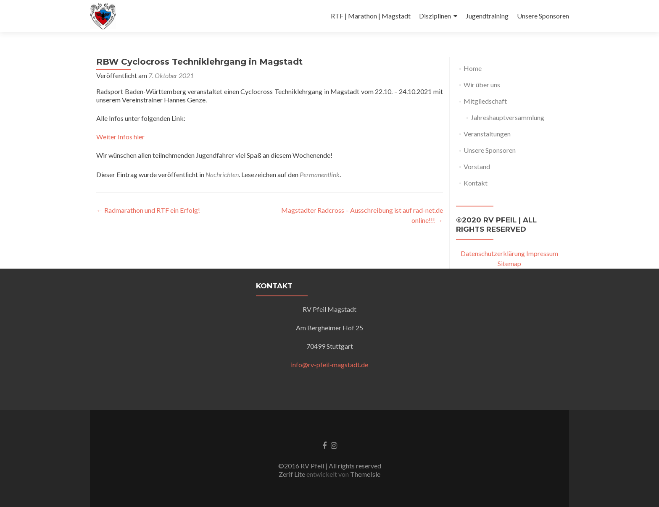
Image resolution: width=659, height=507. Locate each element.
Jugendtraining (487, 16)
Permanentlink (320, 174)
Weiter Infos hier (120, 137)
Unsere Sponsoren (543, 16)
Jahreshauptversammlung (507, 117)
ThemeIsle (365, 474)
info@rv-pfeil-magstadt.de (329, 364)
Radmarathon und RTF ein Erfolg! (148, 210)
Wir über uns (482, 85)
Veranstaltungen (487, 134)
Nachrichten (222, 174)
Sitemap (509, 263)
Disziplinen (435, 16)
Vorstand (477, 166)
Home (473, 68)
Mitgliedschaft (485, 101)
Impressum (542, 253)
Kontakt (476, 183)
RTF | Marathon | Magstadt (371, 16)
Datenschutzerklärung (493, 253)
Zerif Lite (292, 474)
